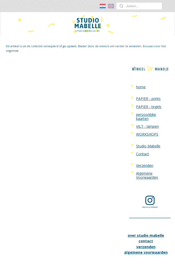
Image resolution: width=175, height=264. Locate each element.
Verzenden (144, 141)
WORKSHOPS (147, 109)
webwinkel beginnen (98, 255)
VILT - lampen (147, 101)
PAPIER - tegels (148, 82)
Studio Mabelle (148, 121)
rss (79, 255)
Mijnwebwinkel (143, 255)
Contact (142, 129)
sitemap (68, 255)
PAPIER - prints (148, 74)
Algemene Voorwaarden (147, 150)
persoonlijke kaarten (146, 92)
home (141, 62)
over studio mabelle (146, 210)
